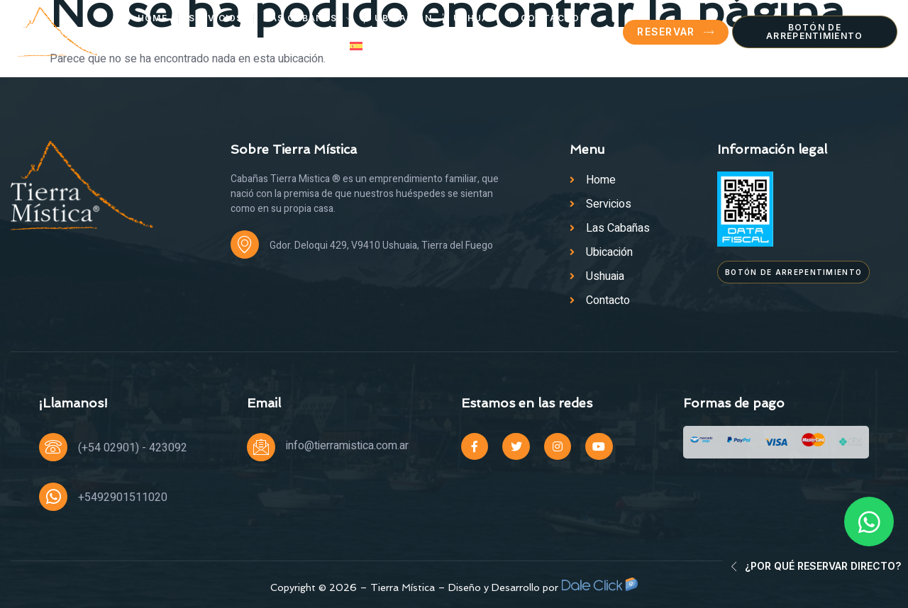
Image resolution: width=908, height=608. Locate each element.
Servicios (216, 18)
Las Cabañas (309, 18)
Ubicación (403, 18)
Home (152, 18)
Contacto (550, 18)
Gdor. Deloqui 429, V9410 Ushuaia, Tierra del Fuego (381, 245)
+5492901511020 (122, 497)
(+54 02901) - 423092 (132, 447)
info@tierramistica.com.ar (347, 445)
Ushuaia (476, 18)
